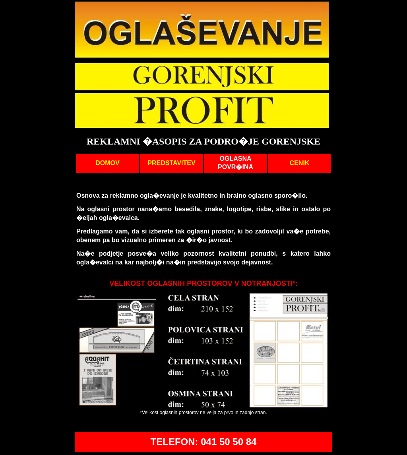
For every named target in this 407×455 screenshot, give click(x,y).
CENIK (300, 163)
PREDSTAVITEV (171, 163)
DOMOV (107, 163)
